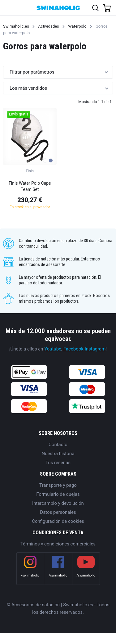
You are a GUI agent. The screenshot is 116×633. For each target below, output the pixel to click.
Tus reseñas (58, 462)
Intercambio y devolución (58, 503)
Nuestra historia (57, 453)
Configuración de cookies (58, 521)
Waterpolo (77, 26)
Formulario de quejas (57, 494)
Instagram (95, 349)
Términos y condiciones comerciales (58, 544)
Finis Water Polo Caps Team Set (30, 186)
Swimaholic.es (16, 26)
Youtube (52, 349)
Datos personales (58, 512)
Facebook (73, 349)
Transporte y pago (58, 485)
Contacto (58, 444)
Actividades (48, 26)
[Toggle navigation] (8, 7)
